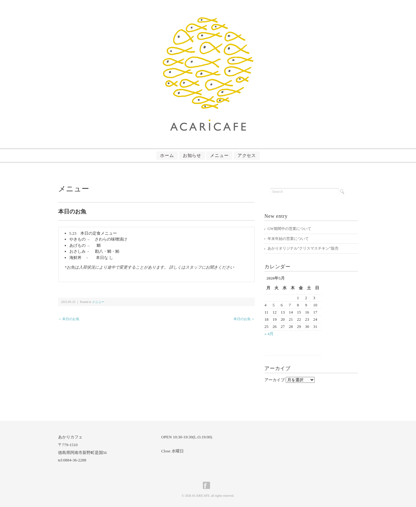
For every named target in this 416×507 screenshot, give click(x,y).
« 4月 (268, 333)
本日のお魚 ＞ (244, 319)
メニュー (225, 155)
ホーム (150, 155)
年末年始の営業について (288, 238)
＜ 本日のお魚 (69, 319)
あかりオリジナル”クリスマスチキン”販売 (303, 248)
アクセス (263, 155)
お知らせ (186, 155)
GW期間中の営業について (289, 229)
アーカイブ (274, 380)
